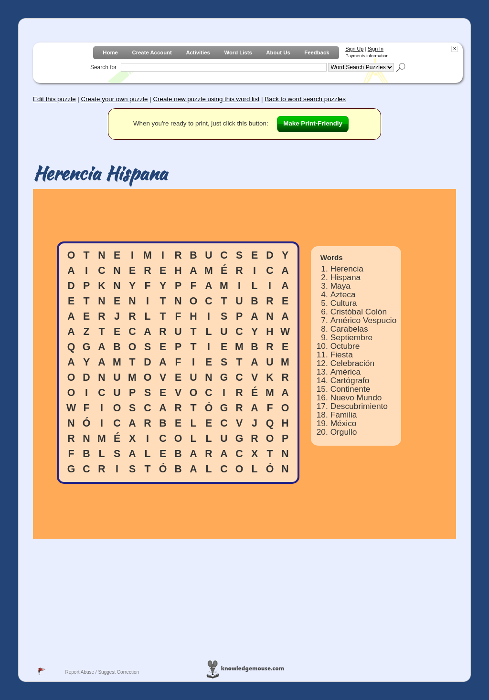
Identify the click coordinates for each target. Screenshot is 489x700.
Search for (103, 67)
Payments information (366, 55)
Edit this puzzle (54, 99)
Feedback (316, 52)
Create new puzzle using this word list (206, 99)
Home (110, 52)
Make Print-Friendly (312, 123)
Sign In (375, 49)
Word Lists (238, 52)
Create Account (151, 52)
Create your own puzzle (114, 99)
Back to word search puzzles (305, 99)
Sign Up (354, 49)
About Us (278, 52)
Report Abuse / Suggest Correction (102, 672)
